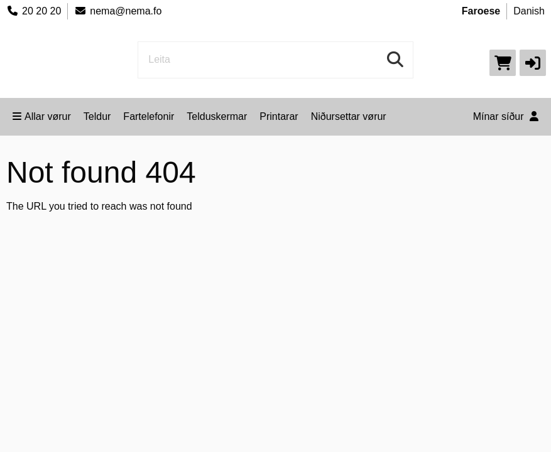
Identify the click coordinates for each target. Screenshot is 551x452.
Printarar (278, 116)
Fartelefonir (148, 116)
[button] (533, 63)
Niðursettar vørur (348, 116)
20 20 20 (33, 11)
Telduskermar (217, 116)
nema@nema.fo (117, 11)
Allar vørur (42, 116)
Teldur (97, 116)
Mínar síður (505, 116)
